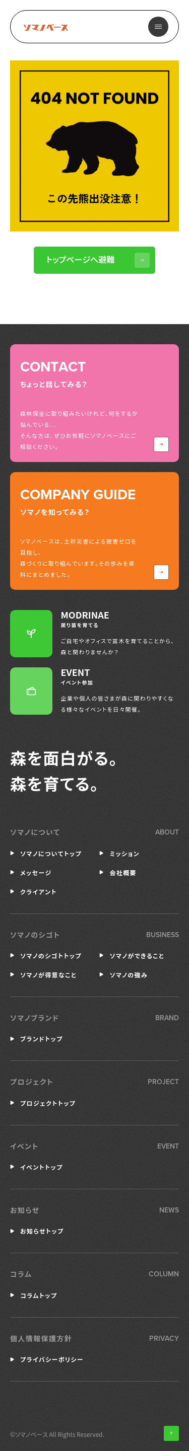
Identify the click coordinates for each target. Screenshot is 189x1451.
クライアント (38, 891)
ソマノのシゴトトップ (51, 955)
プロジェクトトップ (48, 1103)
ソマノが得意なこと (48, 974)
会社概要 (123, 872)
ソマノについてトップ (51, 853)
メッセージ (36, 872)
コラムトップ (38, 1295)
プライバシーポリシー (52, 1359)
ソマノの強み (128, 974)
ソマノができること (136, 955)
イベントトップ (41, 1167)
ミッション (124, 853)
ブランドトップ (41, 1038)
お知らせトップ (42, 1231)
